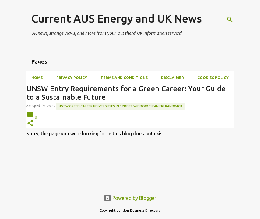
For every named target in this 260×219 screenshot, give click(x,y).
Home (37, 78)
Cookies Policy (213, 78)
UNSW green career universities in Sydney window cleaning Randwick (120, 106)
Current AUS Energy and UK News (116, 18)
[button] (30, 124)
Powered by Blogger (130, 198)
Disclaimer (172, 78)
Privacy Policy (71, 78)
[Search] (230, 19)
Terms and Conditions (124, 78)
